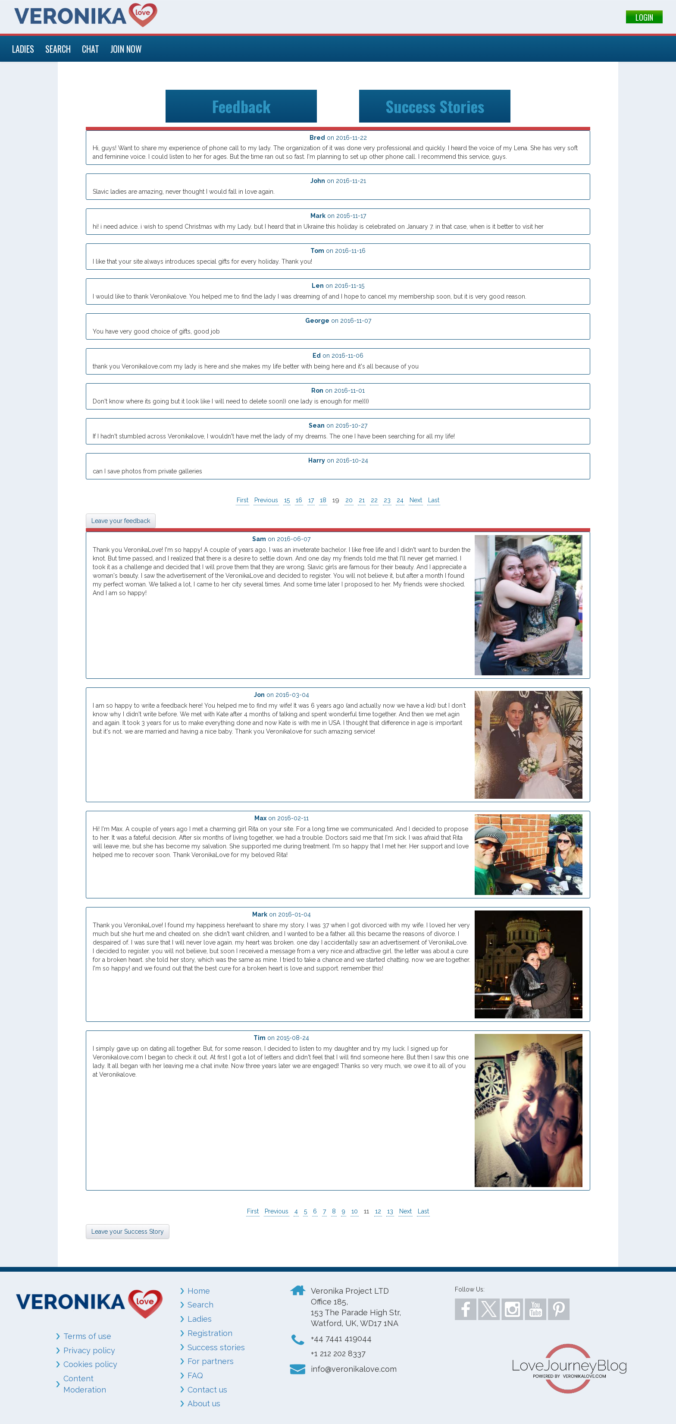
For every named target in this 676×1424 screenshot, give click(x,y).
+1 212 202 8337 (338, 1353)
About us (204, 1403)
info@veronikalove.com (354, 1369)
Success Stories (434, 106)
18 (323, 500)
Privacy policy (89, 1350)
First (242, 500)
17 (311, 500)
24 (400, 500)
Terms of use (87, 1336)
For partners (211, 1361)
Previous (266, 500)
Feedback (241, 106)
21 (362, 500)
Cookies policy (90, 1364)
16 (299, 500)
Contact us (207, 1389)
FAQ (195, 1375)
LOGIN (644, 17)
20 (349, 500)
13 (390, 1211)
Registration (210, 1333)
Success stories (216, 1347)
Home (199, 1290)
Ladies (200, 1318)
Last (433, 500)
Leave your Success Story (127, 1231)
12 (378, 1211)
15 (287, 500)
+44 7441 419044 (341, 1338)
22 (374, 500)
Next (416, 500)
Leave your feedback (120, 520)
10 (354, 1211)
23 (387, 500)
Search (200, 1304)
